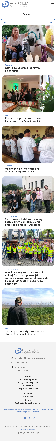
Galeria (28, 400)
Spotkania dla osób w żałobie (28, 403)
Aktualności (28, 397)
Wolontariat (28, 385)
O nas (28, 376)
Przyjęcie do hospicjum (28, 382)
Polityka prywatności (28, 430)
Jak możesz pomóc (28, 379)
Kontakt (28, 394)
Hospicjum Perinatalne (28, 388)
